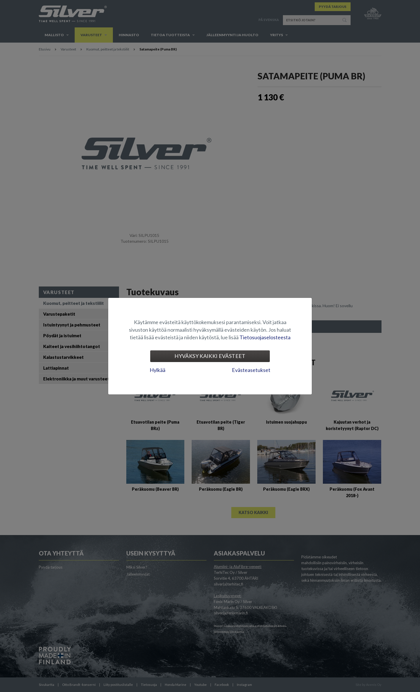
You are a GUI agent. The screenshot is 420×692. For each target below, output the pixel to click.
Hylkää (157, 370)
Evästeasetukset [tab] (251, 370)
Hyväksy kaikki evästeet (209, 356)
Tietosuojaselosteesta (264, 337)
